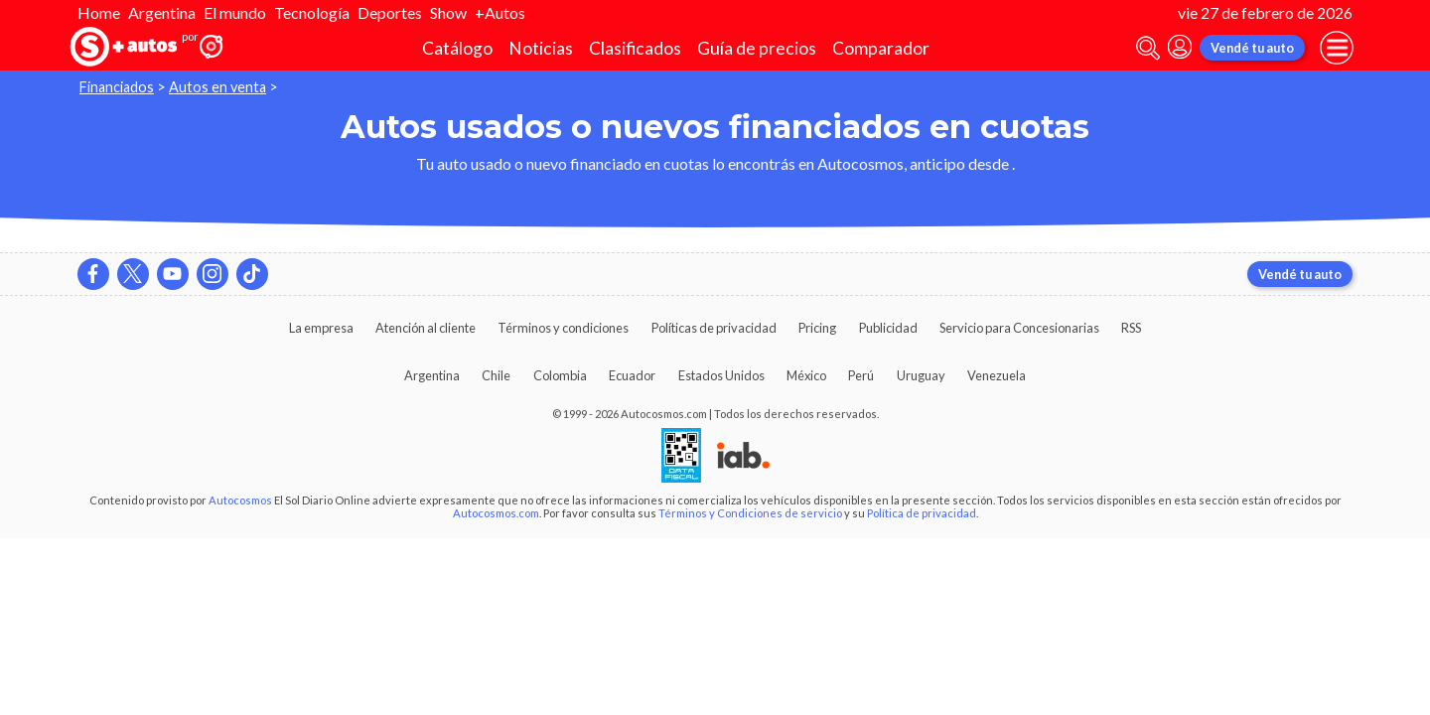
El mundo (235, 12)
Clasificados (635, 48)
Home (98, 12)
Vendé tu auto (1252, 48)
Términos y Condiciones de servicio (750, 512)
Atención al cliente (425, 328)
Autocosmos (240, 500)
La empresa (321, 328)
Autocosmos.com (496, 512)
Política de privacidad (921, 512)
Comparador (881, 48)
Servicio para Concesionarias (1019, 328)
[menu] (1337, 48)
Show (448, 12)
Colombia (560, 375)
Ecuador (632, 375)
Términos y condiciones (563, 328)
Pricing (817, 328)
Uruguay (921, 375)
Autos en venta (217, 86)
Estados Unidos (721, 375)
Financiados (116, 86)
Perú (861, 375)
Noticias (540, 48)
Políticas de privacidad (714, 328)
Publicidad (888, 328)
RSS (1131, 328)
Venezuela (996, 375)
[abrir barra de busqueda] (1148, 48)
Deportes (390, 12)
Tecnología (312, 12)
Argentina (162, 12)
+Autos (500, 12)
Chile (496, 375)
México (806, 375)
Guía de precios (756, 48)
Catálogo (457, 48)
